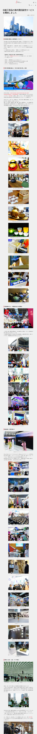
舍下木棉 (10, 95)
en (33, 5)
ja (31, 5)
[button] (35, 5)
